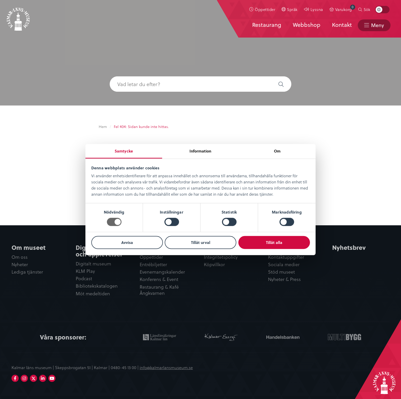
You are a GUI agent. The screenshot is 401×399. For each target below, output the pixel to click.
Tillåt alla (274, 242)
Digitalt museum (93, 264)
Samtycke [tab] (124, 151)
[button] (281, 84)
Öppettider (265, 9)
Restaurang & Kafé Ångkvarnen (159, 290)
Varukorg (345, 8)
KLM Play (85, 271)
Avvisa (127, 242)
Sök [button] (367, 9)
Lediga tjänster (27, 272)
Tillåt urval (200, 242)
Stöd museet (281, 272)
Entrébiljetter (153, 264)
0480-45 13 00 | (125, 367)
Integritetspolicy (221, 257)
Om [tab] (277, 151)
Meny (377, 25)
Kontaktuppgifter (286, 257)
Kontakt (342, 25)
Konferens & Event (159, 279)
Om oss (20, 257)
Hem (103, 126)
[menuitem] (262, 9)
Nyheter (20, 264)
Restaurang (266, 25)
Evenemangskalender (162, 272)
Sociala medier (283, 264)
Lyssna (316, 9)
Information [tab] (200, 151)
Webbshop (306, 25)
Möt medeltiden (93, 293)
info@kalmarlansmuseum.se (166, 367)
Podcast (84, 278)
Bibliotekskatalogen (97, 286)
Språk (292, 9)
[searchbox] (190, 84)
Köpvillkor (214, 264)
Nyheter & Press (284, 279)
